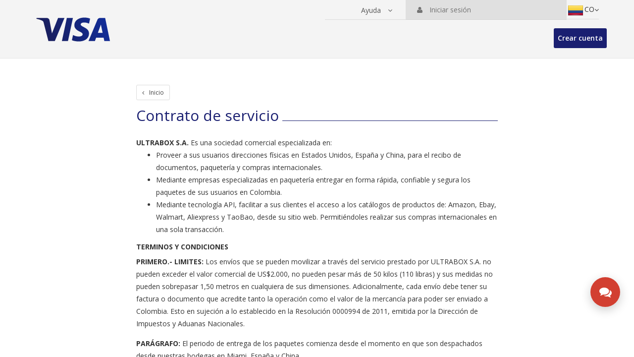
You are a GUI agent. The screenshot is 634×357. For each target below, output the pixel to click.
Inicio (153, 92)
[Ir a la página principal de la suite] (75, 25)
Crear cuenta (580, 38)
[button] (376, 10)
